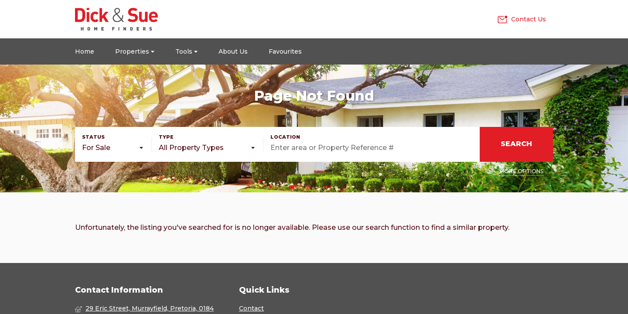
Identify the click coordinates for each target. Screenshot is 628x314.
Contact (251, 308)
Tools (186, 51)
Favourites (285, 51)
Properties (134, 51)
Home (84, 51)
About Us (233, 51)
